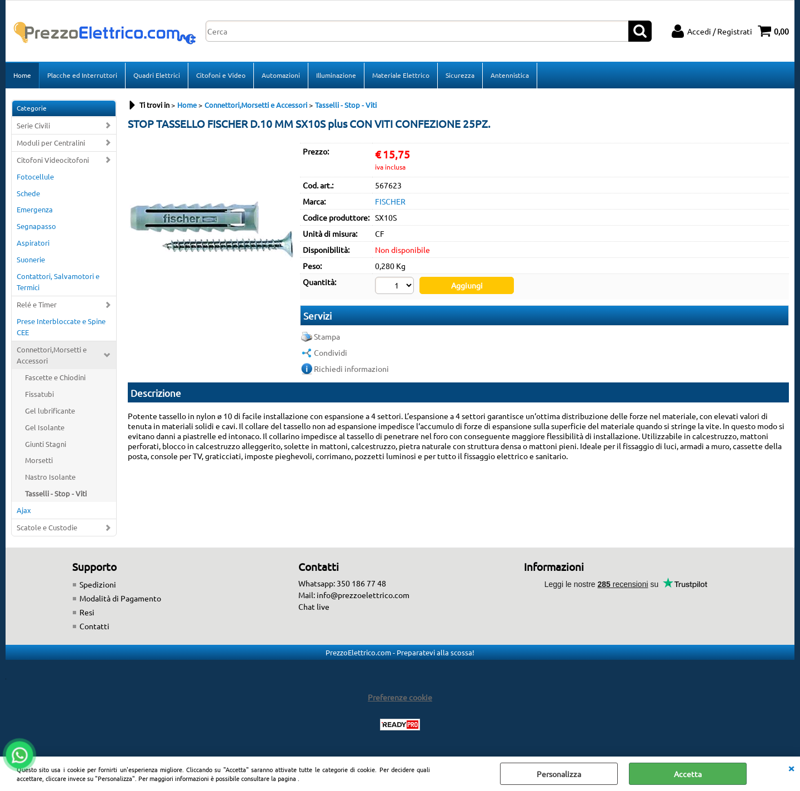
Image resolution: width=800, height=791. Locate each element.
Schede (28, 193)
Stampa (327, 336)
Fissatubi (39, 394)
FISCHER (390, 201)
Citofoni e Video (221, 75)
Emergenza (35, 209)
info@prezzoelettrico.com (363, 595)
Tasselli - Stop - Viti (56, 493)
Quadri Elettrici (156, 75)
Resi (86, 612)
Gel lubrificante (50, 410)
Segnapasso (36, 226)
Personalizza (559, 774)
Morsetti (39, 460)
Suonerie (31, 259)
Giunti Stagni (45, 444)
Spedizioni (97, 584)
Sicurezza (460, 75)
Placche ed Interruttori (82, 75)
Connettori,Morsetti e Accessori (52, 355)
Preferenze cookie (400, 697)
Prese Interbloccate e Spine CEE (61, 326)
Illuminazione (336, 75)
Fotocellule (35, 176)
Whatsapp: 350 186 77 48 (342, 583)
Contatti (94, 626)
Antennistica (510, 75)
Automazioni (281, 75)
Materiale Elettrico (400, 75)
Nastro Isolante (50, 476)
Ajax (24, 510)
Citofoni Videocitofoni (53, 160)
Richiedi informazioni (351, 369)
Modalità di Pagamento (120, 598)
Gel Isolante (44, 427)
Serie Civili (33, 125)
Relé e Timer (37, 304)
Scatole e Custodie (47, 527)
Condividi (330, 352)
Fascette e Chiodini (55, 377)
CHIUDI (791, 767)
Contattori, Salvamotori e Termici (58, 281)
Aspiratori (33, 242)
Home (22, 75)
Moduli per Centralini (51, 142)
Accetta (688, 774)
